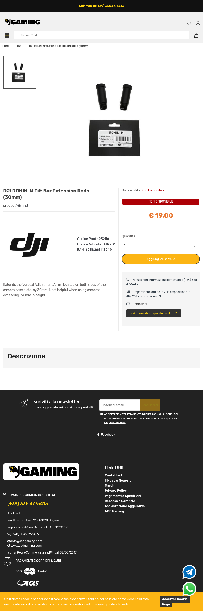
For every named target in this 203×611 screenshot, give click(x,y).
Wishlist (22, 206)
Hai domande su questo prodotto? (154, 313)
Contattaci (136, 304)
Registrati (150, 405)
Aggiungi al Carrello (161, 259)
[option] (118, 119)
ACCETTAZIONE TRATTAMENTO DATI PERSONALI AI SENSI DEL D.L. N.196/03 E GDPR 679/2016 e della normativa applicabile (141, 418)
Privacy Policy (116, 491)
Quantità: (129, 236)
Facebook (106, 435)
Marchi (110, 485)
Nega (166, 604)
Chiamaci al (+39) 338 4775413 (101, 6)
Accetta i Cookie (175, 599)
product (9, 206)
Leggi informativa (114, 422)
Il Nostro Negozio (118, 480)
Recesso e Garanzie (120, 501)
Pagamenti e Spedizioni (123, 496)
